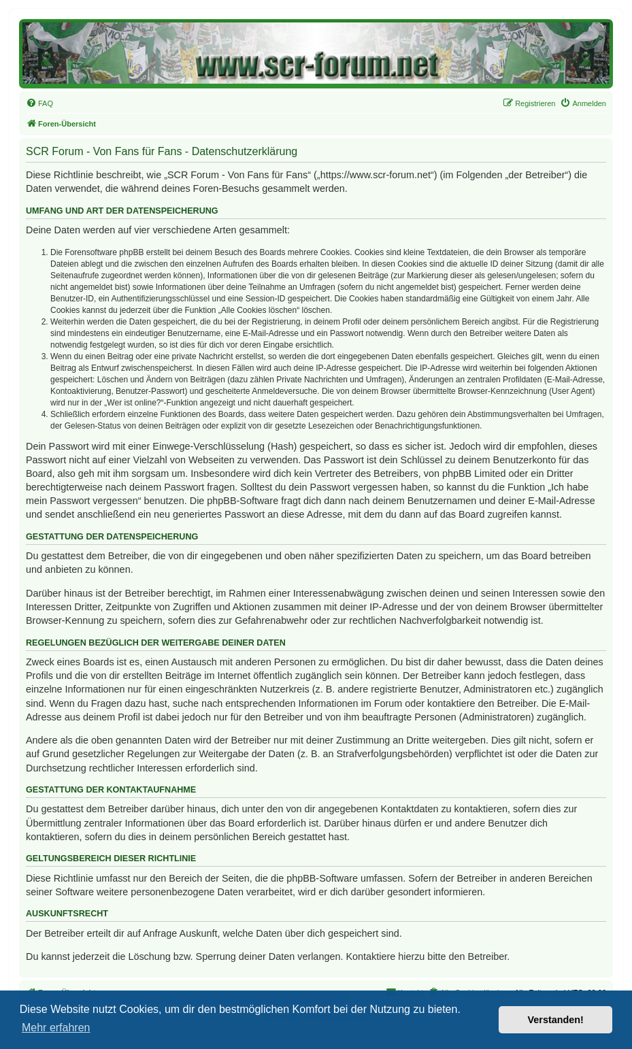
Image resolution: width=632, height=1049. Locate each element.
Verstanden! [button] (556, 1019)
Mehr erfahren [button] (56, 1027)
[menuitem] (39, 103)
